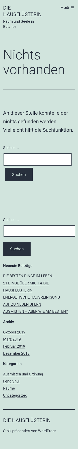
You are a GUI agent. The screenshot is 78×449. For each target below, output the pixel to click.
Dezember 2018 (16, 353)
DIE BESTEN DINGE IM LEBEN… (29, 276)
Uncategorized (15, 395)
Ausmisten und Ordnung (23, 374)
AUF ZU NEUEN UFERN (22, 304)
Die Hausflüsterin (27, 420)
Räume (9, 388)
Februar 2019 (14, 346)
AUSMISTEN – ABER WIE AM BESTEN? (35, 311)
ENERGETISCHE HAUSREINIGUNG (31, 297)
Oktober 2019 (14, 332)
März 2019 (12, 339)
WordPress (47, 431)
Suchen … (11, 147)
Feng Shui (11, 381)
